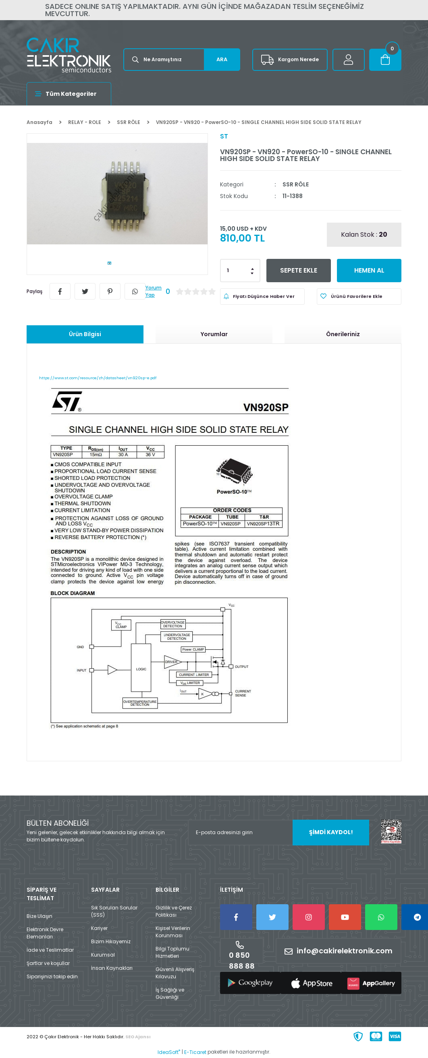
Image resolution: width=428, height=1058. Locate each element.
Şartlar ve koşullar (48, 963)
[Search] (181, 59)
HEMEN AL (369, 270)
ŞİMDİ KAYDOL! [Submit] (331, 832)
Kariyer (99, 928)
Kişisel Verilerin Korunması (173, 932)
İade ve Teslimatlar (50, 949)
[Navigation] (69, 93)
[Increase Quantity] (253, 268)
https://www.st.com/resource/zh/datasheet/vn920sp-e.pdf (97, 377)
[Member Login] (348, 60)
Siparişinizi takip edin (52, 976)
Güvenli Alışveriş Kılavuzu (175, 973)
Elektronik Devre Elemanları (45, 933)
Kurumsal (103, 954)
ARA (221, 59)
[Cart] (385, 60)
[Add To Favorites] (359, 296)
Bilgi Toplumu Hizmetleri (172, 952)
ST (224, 136)
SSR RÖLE (296, 184)
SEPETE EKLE (299, 270)
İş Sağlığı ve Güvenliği (170, 993)
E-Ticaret (195, 1052)
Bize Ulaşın (39, 916)
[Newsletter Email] (278, 832)
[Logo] (69, 54)
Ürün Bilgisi (85, 334)
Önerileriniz (343, 334)
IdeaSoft (169, 1052)
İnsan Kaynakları (112, 968)
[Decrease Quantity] (253, 273)
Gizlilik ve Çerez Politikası (174, 911)
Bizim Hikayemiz (111, 941)
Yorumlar (214, 334)
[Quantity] (240, 270)
